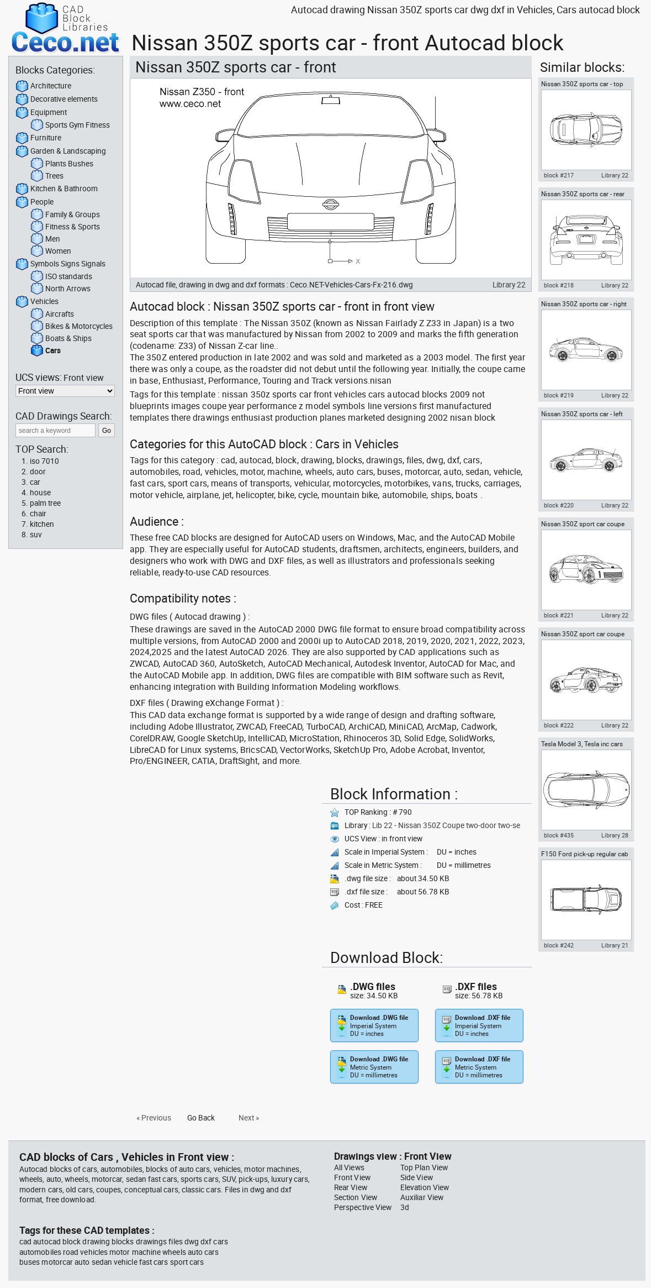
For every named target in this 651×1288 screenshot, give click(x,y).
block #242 (559, 945)
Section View (355, 1197)
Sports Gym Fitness (70, 125)
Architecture (43, 86)
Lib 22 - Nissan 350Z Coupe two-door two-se (446, 825)
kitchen (42, 524)
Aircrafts (52, 314)
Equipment (41, 112)
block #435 (559, 835)
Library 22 (509, 285)
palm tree (45, 503)
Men (45, 239)
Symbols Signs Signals (60, 264)
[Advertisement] (222, 859)
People (34, 202)
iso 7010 (44, 461)
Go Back (201, 1118)
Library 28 (614, 835)
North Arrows (60, 289)
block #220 (559, 505)
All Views (349, 1167)
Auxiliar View (421, 1197)
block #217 (559, 175)
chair (38, 514)
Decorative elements (56, 99)
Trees (46, 176)
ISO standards (61, 277)
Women (50, 251)
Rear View (350, 1187)
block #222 (559, 725)
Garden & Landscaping (60, 151)
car (35, 482)
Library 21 (614, 945)
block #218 (559, 285)
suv (36, 535)
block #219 (559, 395)
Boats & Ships (61, 339)
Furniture (38, 138)
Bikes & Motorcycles (71, 327)
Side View (416, 1177)
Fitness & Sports (65, 227)
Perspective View (362, 1207)
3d (404, 1207)
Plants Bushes (61, 164)
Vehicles (37, 301)
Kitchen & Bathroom (56, 189)
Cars (45, 351)
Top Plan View (424, 1167)
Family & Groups (65, 215)
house (40, 493)
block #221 (559, 615)
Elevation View (424, 1187)
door (38, 472)
